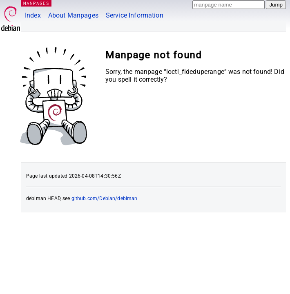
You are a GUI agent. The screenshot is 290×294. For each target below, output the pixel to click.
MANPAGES (36, 3)
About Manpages (73, 15)
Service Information (134, 15)
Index (33, 15)
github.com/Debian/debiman (104, 198)
